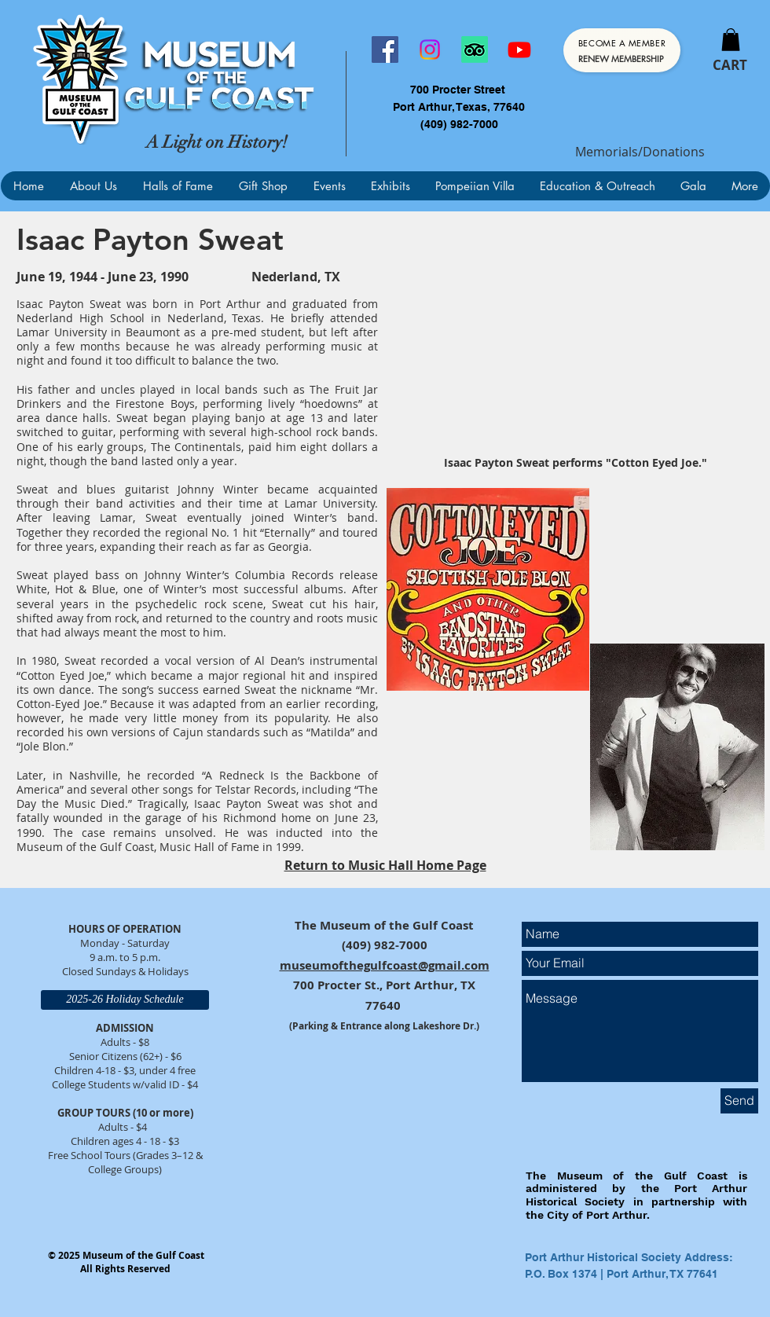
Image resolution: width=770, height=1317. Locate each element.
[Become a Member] (621, 50)
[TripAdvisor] (474, 49)
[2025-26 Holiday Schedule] (125, 1000)
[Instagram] (429, 49)
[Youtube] (519, 49)
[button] (730, 39)
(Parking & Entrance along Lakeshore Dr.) (384, 1026)
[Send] (739, 1100)
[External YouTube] (575, 346)
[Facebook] (385, 49)
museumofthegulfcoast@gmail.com (385, 965)
